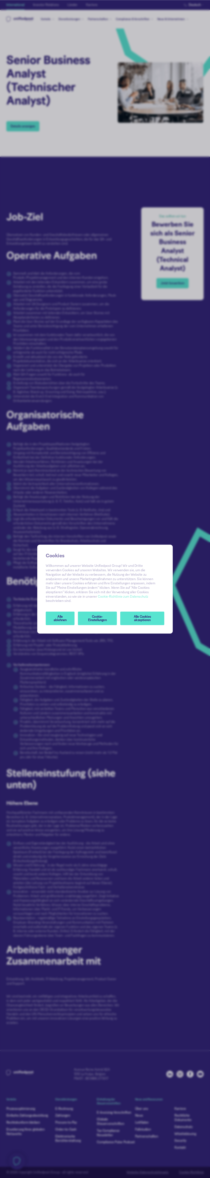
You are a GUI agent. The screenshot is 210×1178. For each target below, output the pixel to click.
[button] (97, 618)
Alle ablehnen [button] (60, 618)
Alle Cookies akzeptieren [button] (142, 618)
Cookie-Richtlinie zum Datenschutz (123, 596)
